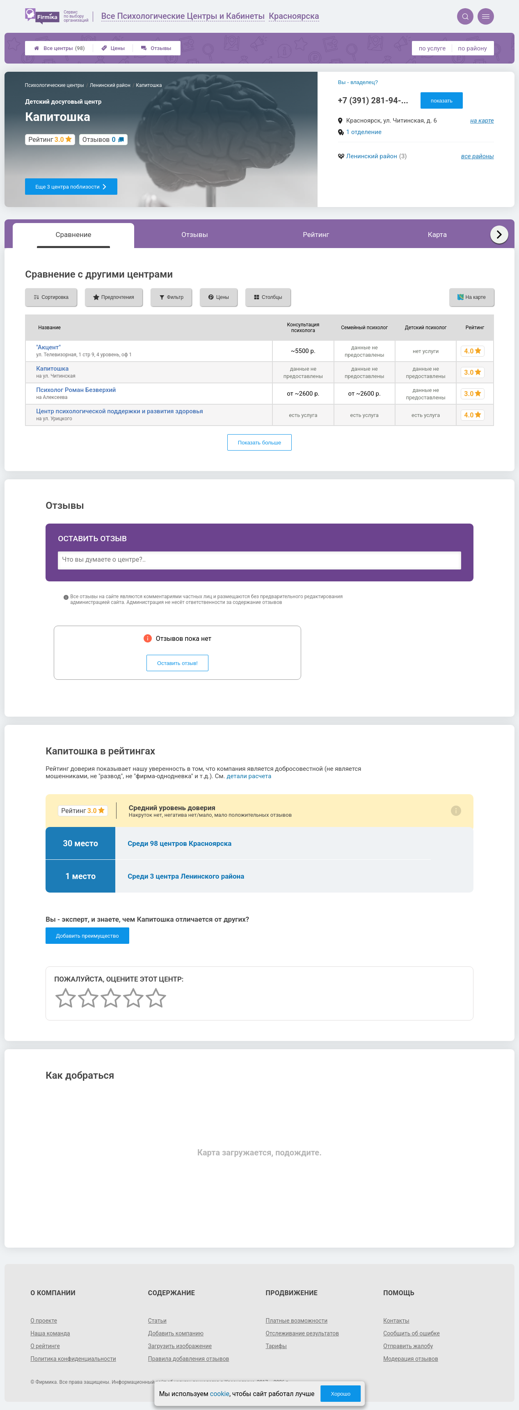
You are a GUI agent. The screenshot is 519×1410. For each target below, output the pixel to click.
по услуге (432, 48)
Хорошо (340, 1394)
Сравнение (73, 234)
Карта (437, 234)
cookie (219, 1394)
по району (472, 48)
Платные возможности (297, 1320)
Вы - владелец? (358, 82)
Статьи (157, 1320)
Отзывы (156, 48)
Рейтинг (316, 234)
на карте (482, 120)
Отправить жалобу (408, 1346)
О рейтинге (45, 1346)
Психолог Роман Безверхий (76, 390)
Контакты (396, 1320)
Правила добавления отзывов (189, 1358)
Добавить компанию (176, 1333)
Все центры (59, 48)
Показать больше (259, 443)
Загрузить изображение (180, 1346)
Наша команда (50, 1333)
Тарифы (276, 1346)
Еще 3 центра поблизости (71, 187)
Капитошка (52, 368)
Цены (113, 48)
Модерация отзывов (411, 1358)
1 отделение (364, 132)
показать (442, 101)
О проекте (43, 1320)
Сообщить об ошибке (411, 1333)
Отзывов (99, 140)
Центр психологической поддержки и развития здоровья (119, 411)
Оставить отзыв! (177, 663)
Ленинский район (371, 156)
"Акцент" (48, 347)
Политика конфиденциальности (73, 1358)
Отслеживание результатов (303, 1333)
